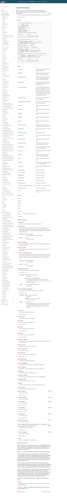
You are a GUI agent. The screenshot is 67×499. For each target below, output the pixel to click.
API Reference (32, 1)
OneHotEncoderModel (6, 76)
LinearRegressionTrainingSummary (7, 236)
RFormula (4, 89)
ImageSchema (4, 277)
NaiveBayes (4, 152)
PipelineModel (4, 27)
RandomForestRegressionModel (7, 239)
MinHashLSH (4, 65)
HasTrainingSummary (5, 289)
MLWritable (4, 296)
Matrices (3, 207)
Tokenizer (4, 101)
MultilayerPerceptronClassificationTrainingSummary (7, 160)
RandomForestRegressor (6, 237)
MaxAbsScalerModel (5, 63)
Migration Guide (44, 1)
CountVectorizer (5, 43)
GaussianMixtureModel (6, 182)
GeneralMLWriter (5, 288)
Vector (3, 196)
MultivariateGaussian (5, 248)
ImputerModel (4, 57)
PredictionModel (5, 24)
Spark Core (3, 302)
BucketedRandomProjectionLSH (7, 35)
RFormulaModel (5, 90)
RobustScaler (4, 84)
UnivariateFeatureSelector (6, 103)
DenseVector (4, 198)
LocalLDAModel (4, 188)
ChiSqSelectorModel (5, 41)
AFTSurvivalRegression (6, 212)
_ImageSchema (4, 278)
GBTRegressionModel (6, 220)
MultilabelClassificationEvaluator (7, 267)
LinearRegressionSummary (6, 234)
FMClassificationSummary (6, 168)
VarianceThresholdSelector (6, 106)
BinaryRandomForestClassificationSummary (7, 149)
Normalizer (4, 73)
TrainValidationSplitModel (6, 259)
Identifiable (4, 291)
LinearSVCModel (5, 122)
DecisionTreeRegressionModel (7, 217)
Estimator (3, 19)
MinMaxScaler (4, 68)
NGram (3, 71)
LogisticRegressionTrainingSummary (7, 131)
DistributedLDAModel (5, 190)
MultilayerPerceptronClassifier (7, 155)
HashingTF (4, 51)
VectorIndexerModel (5, 112)
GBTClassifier (4, 139)
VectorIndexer (4, 111)
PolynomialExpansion (5, 81)
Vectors (3, 201)
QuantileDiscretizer (5, 82)
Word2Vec (4, 117)
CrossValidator (4, 255)
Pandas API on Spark (4, 11)
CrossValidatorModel (5, 256)
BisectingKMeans (5, 171)
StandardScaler (4, 93)
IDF (3, 52)
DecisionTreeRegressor (6, 215)
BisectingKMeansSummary (6, 174)
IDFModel (4, 54)
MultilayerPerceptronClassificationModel (7, 157)
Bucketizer (4, 38)
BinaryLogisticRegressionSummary (7, 133)
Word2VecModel (5, 119)
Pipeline (3, 25)
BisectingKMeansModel (6, 172)
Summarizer (4, 250)
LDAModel (4, 187)
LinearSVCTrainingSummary (7, 125)
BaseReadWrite (4, 280)
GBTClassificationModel (6, 141)
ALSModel (4, 210)
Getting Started (21, 1)
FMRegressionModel (5, 242)
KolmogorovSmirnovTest (6, 247)
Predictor (3, 22)
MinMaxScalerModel (5, 70)
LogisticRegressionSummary (7, 130)
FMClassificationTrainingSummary (7, 169)
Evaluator (3, 261)
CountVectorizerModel (6, 44)
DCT (3, 46)
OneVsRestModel (5, 163)
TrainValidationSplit (5, 258)
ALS (3, 209)
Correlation (4, 245)
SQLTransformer (5, 92)
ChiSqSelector (4, 40)
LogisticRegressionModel (6, 128)
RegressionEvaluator (5, 264)
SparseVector (4, 199)
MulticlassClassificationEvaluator (7, 266)
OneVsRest (4, 161)
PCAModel (4, 79)
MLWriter (3, 297)
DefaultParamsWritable (6, 285)
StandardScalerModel (5, 95)
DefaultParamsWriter (5, 286)
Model (3, 21)
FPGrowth (4, 272)
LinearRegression (5, 231)
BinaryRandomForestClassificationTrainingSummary (7, 150)
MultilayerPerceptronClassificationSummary (7, 158)
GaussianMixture (5, 180)
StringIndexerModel (5, 100)
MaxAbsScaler (4, 62)
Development (38, 1)
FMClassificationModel (6, 166)
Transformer (4, 16)
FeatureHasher (4, 49)
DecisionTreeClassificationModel (7, 138)
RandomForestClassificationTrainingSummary (7, 147)
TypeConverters (4, 32)
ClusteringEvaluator (5, 269)
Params (3, 30)
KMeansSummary (5, 179)
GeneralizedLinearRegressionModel (7, 223)
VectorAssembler (5, 109)
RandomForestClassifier (6, 142)
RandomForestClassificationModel (7, 144)
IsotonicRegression (5, 228)
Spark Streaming (4, 299)
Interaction (4, 60)
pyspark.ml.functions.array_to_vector (7, 193)
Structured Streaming (4, 13)
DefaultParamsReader (6, 283)
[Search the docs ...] (7, 7)
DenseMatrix (4, 204)
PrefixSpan (4, 275)
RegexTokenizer (5, 87)
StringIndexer (4, 98)
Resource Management (5, 304)
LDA (3, 185)
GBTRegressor (4, 218)
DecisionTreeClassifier (6, 136)
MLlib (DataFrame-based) (5, 14)
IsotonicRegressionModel (6, 229)
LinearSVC (4, 120)
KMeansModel (4, 177)
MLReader (4, 294)
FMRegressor (4, 240)
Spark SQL (3, 10)
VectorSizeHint (4, 114)
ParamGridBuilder (5, 253)
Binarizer (3, 33)
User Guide (27, 1)
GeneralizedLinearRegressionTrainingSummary (7, 226)
